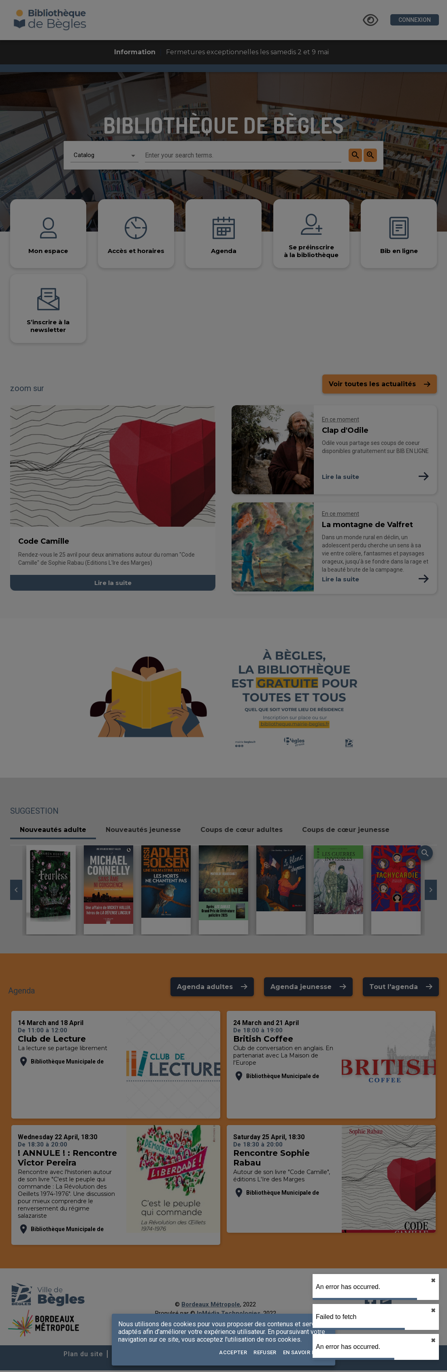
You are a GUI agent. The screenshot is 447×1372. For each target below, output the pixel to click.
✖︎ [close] (433, 1280)
